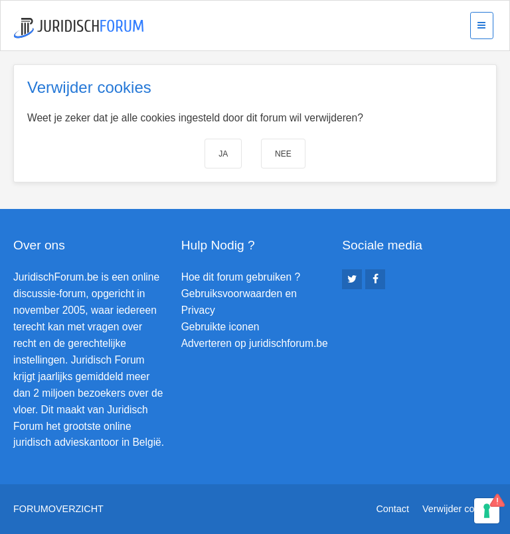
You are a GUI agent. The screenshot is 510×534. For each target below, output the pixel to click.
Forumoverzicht (58, 508)
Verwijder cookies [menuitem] (459, 508)
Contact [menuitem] (392, 508)
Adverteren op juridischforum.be (254, 343)
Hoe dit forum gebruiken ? (240, 277)
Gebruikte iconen (220, 326)
